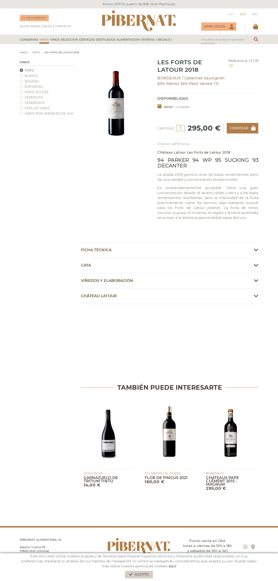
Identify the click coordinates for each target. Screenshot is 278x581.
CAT (231, 14)
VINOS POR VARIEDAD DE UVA (49, 113)
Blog (48, 26)
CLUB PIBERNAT (34, 17)
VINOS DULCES (37, 92)
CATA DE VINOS (37, 108)
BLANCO (31, 76)
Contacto (63, 26)
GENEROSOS (35, 103)
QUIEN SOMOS (30, 26)
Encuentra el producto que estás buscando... (223, 41)
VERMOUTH (34, 97)
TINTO (36, 52)
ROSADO (32, 81)
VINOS (24, 52)
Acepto (139, 574)
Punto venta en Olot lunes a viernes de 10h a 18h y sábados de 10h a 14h (207, 546)
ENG (255, 14)
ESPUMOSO (34, 87)
